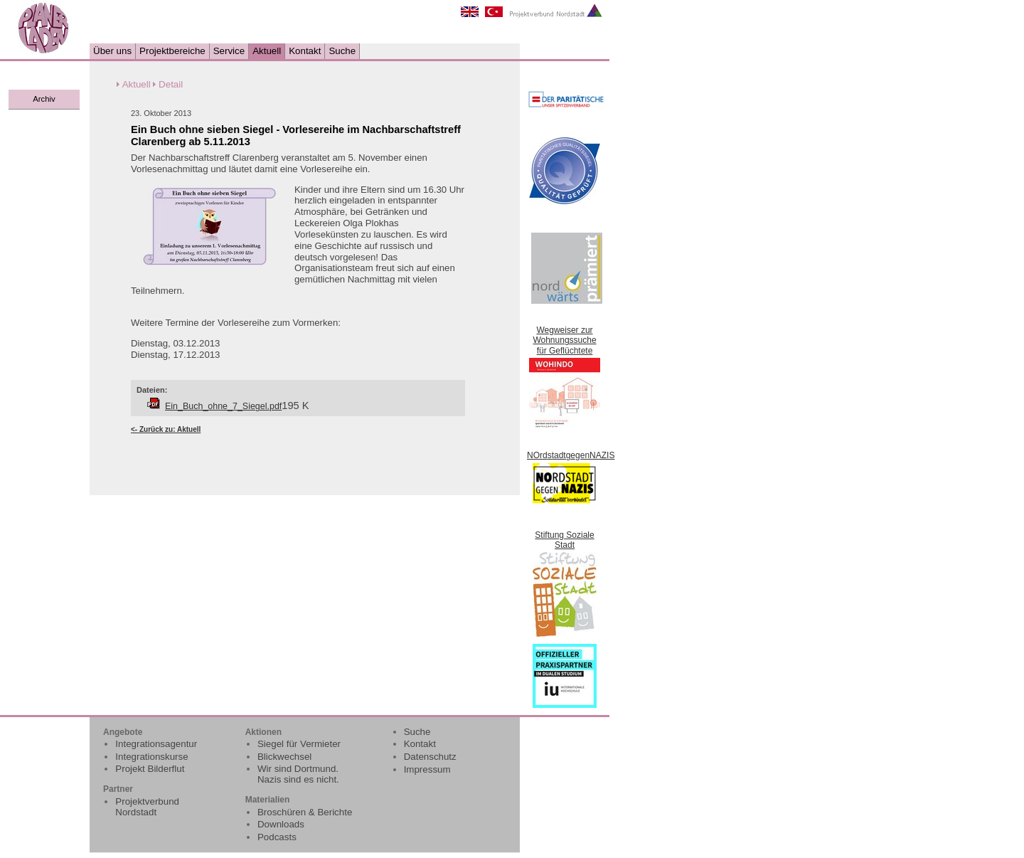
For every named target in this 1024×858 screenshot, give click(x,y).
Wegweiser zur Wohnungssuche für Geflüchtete (564, 340)
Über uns (112, 51)
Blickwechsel (284, 756)
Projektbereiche (172, 51)
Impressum (427, 769)
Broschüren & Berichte (304, 812)
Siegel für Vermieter (299, 743)
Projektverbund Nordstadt (147, 806)
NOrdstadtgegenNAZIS (570, 455)
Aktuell (266, 51)
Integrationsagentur (156, 743)
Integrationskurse (151, 756)
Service (229, 51)
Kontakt (305, 51)
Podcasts (277, 837)
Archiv (44, 99)
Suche (342, 51)
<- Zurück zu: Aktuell (166, 429)
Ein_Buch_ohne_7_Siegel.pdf (223, 406)
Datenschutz (430, 756)
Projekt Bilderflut (149, 768)
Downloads (280, 824)
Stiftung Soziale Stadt (564, 540)
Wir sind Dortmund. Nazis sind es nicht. (298, 774)
